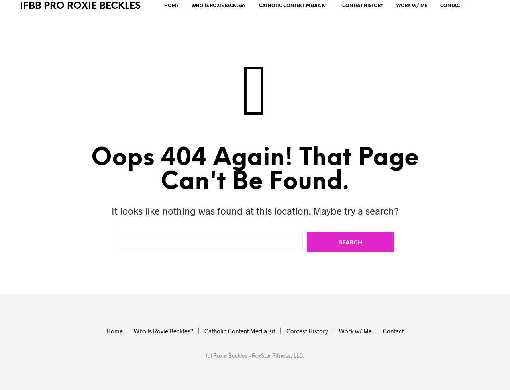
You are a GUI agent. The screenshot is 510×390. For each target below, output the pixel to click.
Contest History (362, 6)
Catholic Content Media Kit (294, 6)
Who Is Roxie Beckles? (219, 6)
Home (171, 6)
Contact (451, 6)
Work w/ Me (411, 6)
